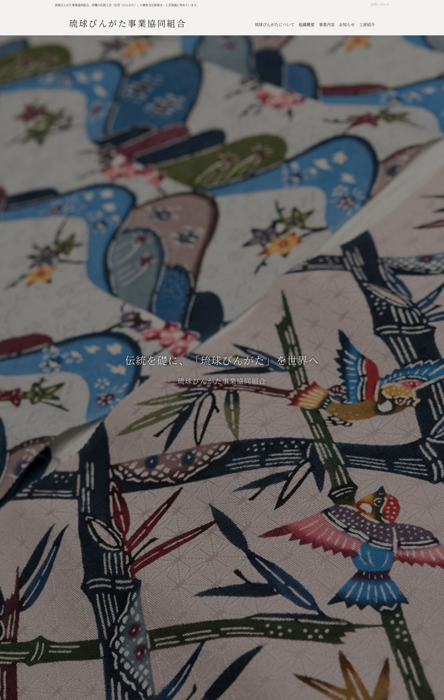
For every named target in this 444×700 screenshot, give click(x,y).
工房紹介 (367, 24)
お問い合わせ (379, 4)
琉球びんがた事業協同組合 (127, 23)
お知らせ (347, 24)
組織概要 (307, 24)
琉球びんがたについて (274, 24)
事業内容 (327, 24)
